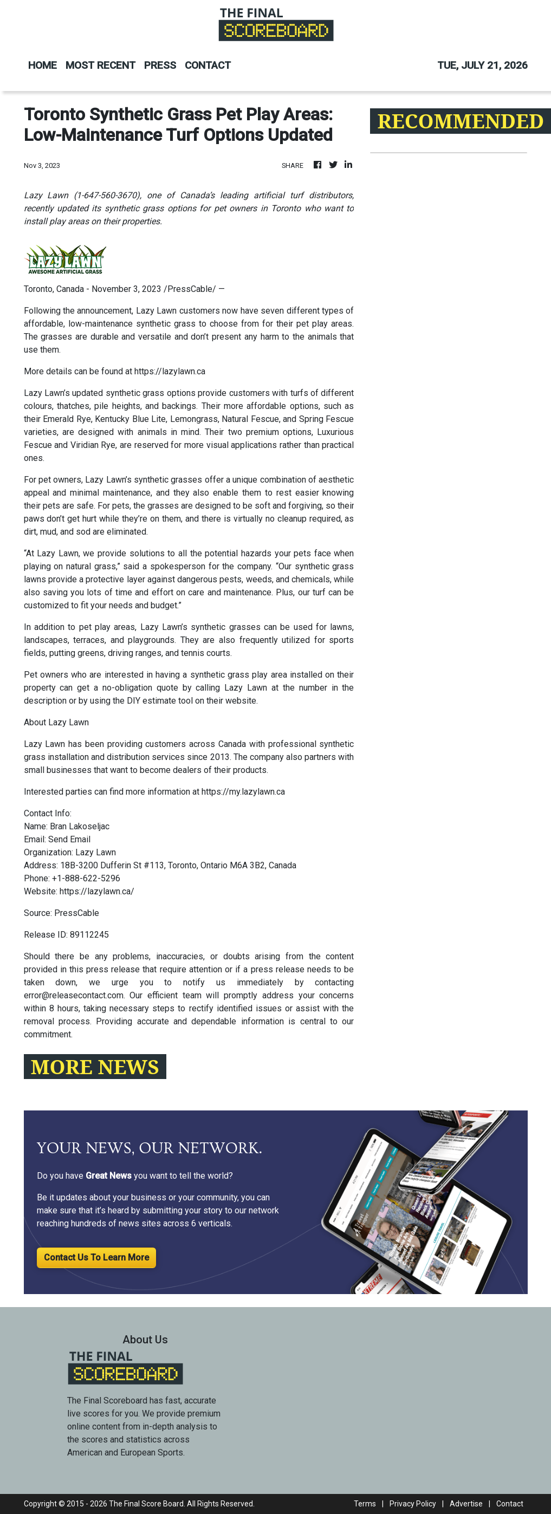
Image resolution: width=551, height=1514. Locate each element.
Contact (509, 1503)
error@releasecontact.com (74, 995)
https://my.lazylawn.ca (243, 792)
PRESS (160, 65)
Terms (365, 1503)
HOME (42, 65)
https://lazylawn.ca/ (97, 891)
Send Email (69, 839)
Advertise (466, 1503)
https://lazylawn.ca (169, 371)
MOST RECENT (100, 65)
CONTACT (208, 65)
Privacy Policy (413, 1503)
